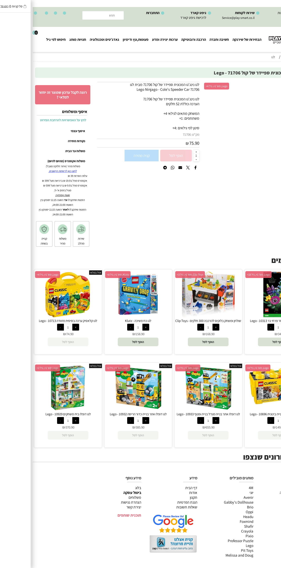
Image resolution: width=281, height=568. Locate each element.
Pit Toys (214, 550)
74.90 (37, 334)
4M (218, 487)
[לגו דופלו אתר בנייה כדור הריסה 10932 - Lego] (106, 409)
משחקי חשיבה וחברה (262, 492)
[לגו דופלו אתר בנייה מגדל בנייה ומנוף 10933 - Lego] (176, 409)
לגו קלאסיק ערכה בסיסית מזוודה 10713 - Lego (35, 321)
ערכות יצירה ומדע (132, 39)
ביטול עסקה (100, 492)
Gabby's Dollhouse (206, 502)
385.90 (107, 427)
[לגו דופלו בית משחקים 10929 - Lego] (35, 409)
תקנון (161, 497)
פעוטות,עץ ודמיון (265, 507)
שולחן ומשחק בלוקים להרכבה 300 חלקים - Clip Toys (175, 321)
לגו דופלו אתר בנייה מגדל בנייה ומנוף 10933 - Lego (175, 414)
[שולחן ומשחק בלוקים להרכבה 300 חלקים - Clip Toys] (175, 316)
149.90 (247, 427)
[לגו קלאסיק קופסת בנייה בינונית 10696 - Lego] (246, 403)
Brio (217, 507)
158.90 (107, 334)
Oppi (217, 511)
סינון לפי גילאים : (155, 127)
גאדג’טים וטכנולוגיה (263, 511)
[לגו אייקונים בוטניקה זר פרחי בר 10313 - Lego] (245, 316)
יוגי (219, 492)
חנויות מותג (45, 39)
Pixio (217, 535)
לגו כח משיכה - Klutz (105, 321)
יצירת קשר (101, 507)
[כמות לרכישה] (164, 155)
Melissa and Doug (207, 555)
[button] (245, 342)
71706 (154, 134)
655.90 (177, 427)
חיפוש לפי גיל (23, 39)
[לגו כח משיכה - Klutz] (106, 316)
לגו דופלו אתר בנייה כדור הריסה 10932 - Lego (105, 414)
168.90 (177, 334)
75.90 (162, 143)
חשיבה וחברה (186, 39)
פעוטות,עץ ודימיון (103, 39)
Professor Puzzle (208, 540)
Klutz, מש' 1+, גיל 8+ (85, 274)
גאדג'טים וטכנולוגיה (72, 39)
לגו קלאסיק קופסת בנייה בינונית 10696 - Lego (245, 414)
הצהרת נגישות (98, 502)
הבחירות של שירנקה (214, 39)
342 (247, 334)
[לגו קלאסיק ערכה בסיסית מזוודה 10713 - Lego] (35, 316)
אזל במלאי (270, 84)
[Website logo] (257, 36)
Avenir (216, 497)
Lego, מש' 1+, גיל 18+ (225, 274)
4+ (141, 127)
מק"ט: (163, 134)
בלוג (106, 487)
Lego (217, 545)
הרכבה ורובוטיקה (161, 39)
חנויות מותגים (267, 516)
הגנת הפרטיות (155, 502)
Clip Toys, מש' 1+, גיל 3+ (157, 274)
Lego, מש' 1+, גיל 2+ (155, 368)
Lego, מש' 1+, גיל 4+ (184, 86)
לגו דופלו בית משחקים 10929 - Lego (35, 414)
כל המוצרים (268, 487)
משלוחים (102, 497)
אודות (160, 492)
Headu (215, 516)
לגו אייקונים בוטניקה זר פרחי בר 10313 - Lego (245, 321)
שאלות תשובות (154, 507)
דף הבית (159, 487)
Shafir (216, 526)
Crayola (214, 531)
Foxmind (214, 521)
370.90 (37, 427)
